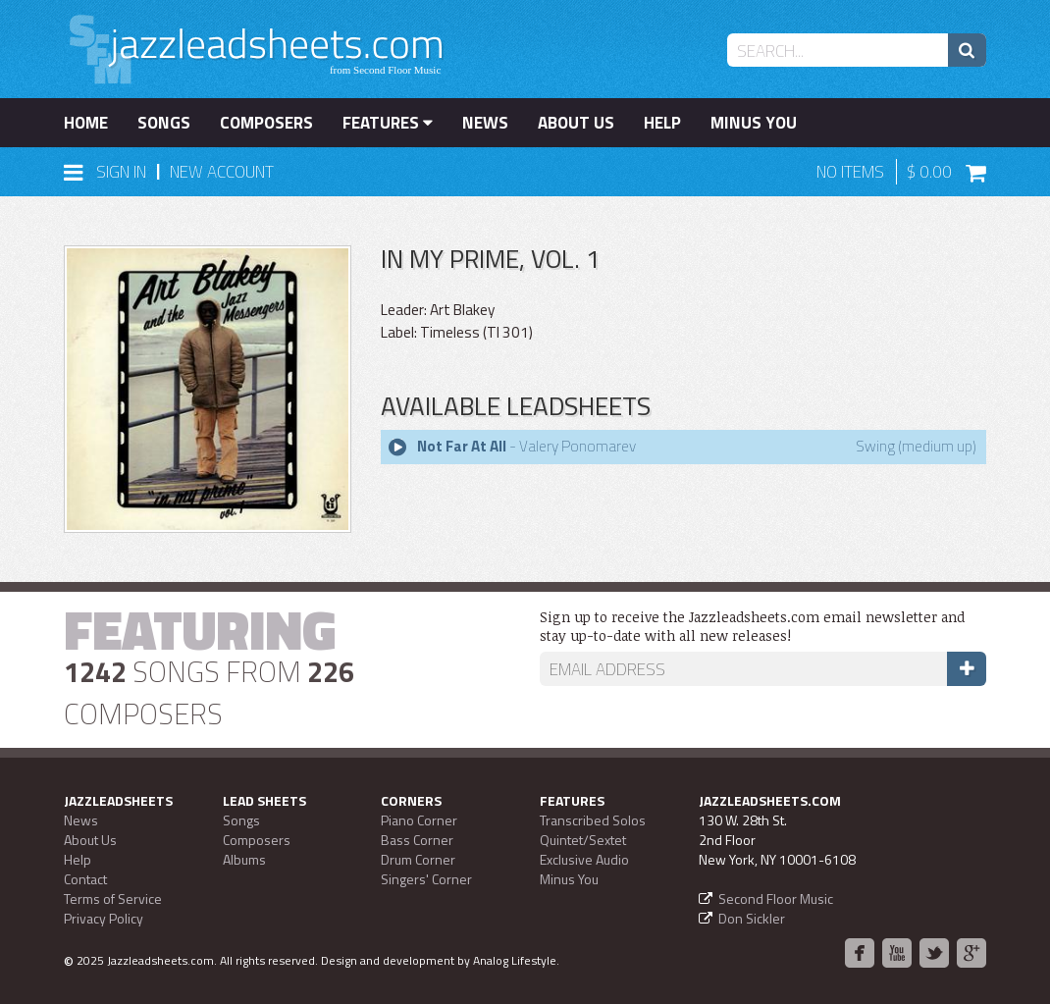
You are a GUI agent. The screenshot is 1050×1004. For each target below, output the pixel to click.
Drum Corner (418, 859)
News (485, 122)
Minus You (753, 122)
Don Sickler (751, 918)
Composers (266, 122)
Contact (85, 879)
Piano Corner (419, 820)
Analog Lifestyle (514, 960)
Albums (244, 859)
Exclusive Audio (584, 859)
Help (662, 122)
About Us (576, 122)
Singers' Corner (426, 879)
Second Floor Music (775, 898)
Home (86, 122)
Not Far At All (461, 446)
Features (387, 122)
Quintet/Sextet (583, 839)
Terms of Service (113, 898)
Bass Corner (417, 839)
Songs (163, 122)
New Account (222, 172)
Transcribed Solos (593, 820)
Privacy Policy (103, 918)
